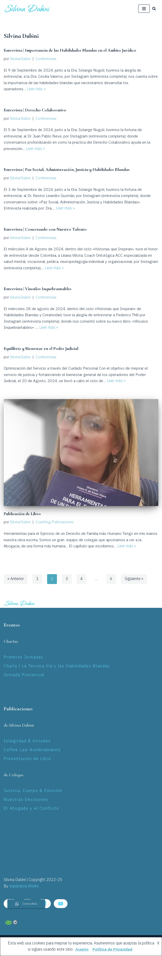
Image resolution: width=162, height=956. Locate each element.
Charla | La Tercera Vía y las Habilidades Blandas (57, 666)
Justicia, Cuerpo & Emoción (33, 791)
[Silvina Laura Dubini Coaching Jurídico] (27, 8)
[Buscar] (154, 8)
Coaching (43, 522)
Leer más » (36, 89)
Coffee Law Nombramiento (32, 750)
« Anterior (15, 579)
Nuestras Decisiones (26, 800)
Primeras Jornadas (23, 657)
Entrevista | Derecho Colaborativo (34, 110)
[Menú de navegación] (144, 8)
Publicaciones (63, 522)
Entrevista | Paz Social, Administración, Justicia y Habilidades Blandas (66, 169)
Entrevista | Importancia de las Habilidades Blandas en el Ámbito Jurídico (69, 50)
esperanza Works (24, 886)
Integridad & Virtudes (27, 741)
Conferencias (46, 59)
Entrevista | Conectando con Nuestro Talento (44, 229)
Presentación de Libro (27, 759)
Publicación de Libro (22, 514)
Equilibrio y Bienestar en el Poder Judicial (41, 348)
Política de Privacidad (113, 949)
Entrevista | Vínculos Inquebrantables (37, 289)
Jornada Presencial (24, 675)
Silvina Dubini (20, 59)
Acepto (81, 949)
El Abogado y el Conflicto (31, 808)
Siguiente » (134, 579)
